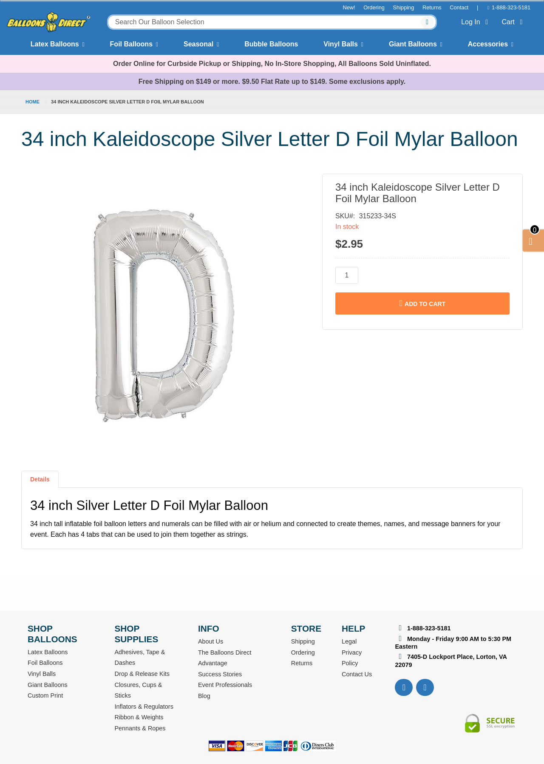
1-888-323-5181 (511, 7)
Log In (476, 22)
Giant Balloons (413, 44)
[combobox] (272, 22)
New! (349, 7)
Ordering (374, 7)
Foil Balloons (131, 44)
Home (33, 101)
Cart (514, 22)
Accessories (488, 44)
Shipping (403, 7)
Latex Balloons (55, 44)
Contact (459, 7)
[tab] (40, 483)
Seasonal (198, 44)
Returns (432, 7)
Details (40, 479)
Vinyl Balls (340, 44)
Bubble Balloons (271, 44)
